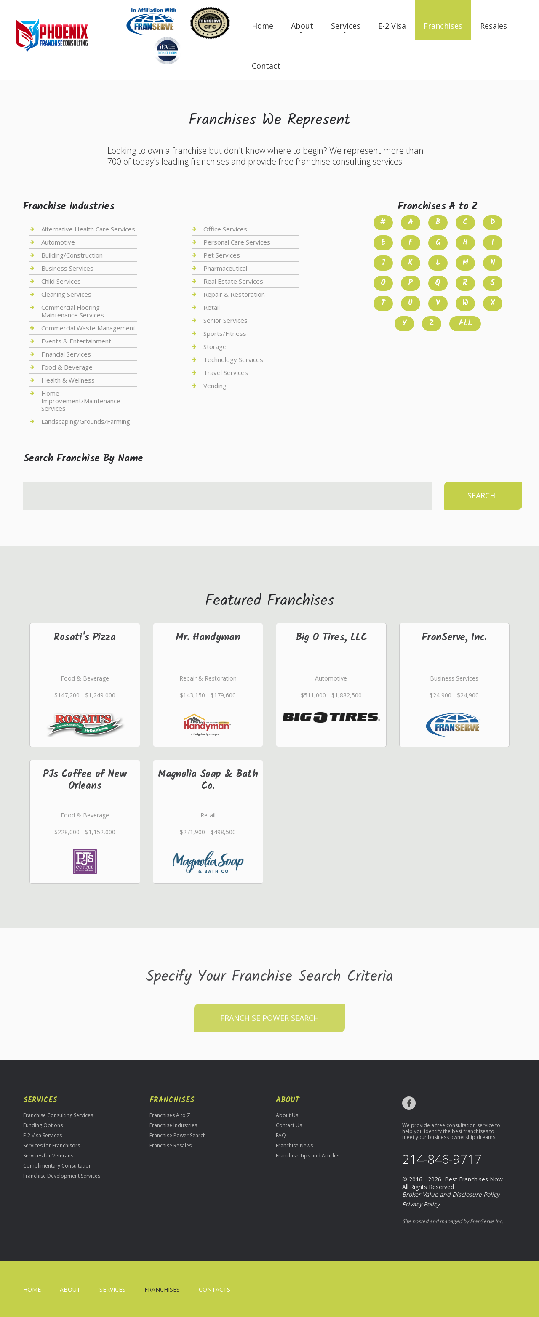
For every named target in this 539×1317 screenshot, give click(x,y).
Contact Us (289, 1125)
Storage (215, 346)
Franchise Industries (173, 1125)
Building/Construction (72, 255)
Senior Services (225, 320)
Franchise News (294, 1145)
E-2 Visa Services (42, 1135)
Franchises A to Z (169, 1115)
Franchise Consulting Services (58, 1115)
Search (481, 495)
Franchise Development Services (61, 1175)
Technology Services (233, 359)
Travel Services (225, 372)
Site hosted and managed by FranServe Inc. (452, 1221)
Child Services (61, 281)
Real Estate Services (233, 281)
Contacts (214, 1289)
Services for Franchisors (51, 1145)
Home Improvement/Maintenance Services (80, 400)
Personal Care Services (236, 242)
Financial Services (66, 354)
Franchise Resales (170, 1145)
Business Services (67, 268)
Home (262, 26)
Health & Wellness (68, 380)
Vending (215, 385)
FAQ (281, 1135)
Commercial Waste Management (88, 328)
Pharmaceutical (225, 268)
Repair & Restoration (234, 294)
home (32, 1289)
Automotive (58, 242)
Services (345, 26)
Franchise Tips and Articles (307, 1155)
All (465, 323)
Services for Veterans (48, 1155)
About (302, 26)
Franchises (443, 26)
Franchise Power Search (269, 1042)
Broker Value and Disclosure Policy (450, 1194)
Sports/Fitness (224, 333)
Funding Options (43, 1125)
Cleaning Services (66, 294)
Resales (493, 26)
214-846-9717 (441, 1159)
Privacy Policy (421, 1204)
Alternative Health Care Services (88, 229)
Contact (266, 66)
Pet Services (221, 255)
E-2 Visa (392, 26)
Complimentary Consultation (57, 1165)
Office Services (225, 229)
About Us (287, 1115)
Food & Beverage (67, 367)
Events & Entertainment (76, 341)
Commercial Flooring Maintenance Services (72, 311)
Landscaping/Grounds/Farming (85, 421)
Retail (211, 307)
